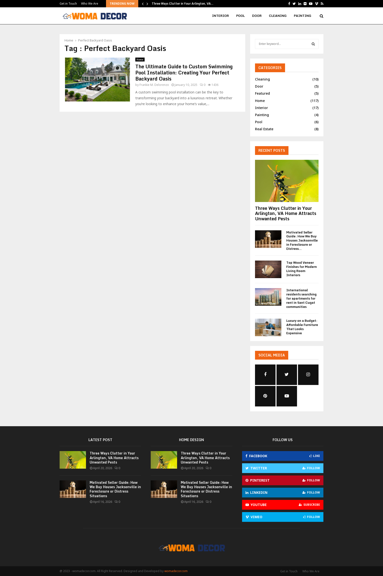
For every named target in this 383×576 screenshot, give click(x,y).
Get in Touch (68, 3)
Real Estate (264, 129)
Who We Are (89, 3)
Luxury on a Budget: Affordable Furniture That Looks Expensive (302, 326)
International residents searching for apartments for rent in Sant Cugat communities (301, 298)
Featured (262, 93)
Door (257, 15)
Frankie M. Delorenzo (154, 85)
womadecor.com (176, 571)
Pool (240, 15)
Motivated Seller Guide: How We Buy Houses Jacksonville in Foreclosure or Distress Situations (115, 489)
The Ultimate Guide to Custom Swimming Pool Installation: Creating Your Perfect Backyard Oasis (184, 72)
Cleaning (278, 15)
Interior (220, 15)
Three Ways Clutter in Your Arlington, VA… (182, 3)
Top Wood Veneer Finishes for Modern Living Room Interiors (301, 268)
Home (140, 59)
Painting (302, 15)
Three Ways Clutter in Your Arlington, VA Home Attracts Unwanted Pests (285, 213)
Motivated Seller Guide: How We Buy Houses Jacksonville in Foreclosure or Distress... (302, 240)
